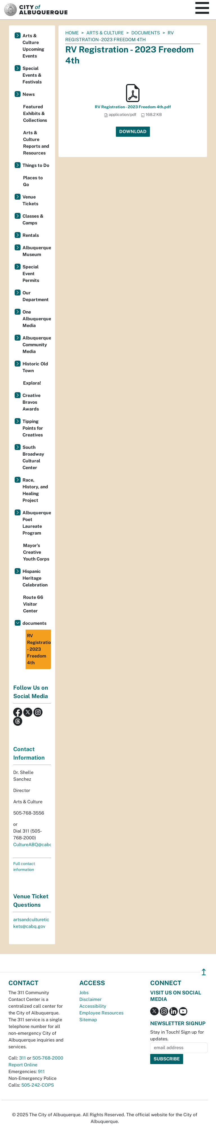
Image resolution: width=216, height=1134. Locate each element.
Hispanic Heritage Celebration (35, 578)
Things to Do (35, 165)
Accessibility (92, 1006)
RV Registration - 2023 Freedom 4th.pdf (133, 107)
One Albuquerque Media (36, 318)
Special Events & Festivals (32, 75)
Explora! (32, 383)
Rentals (30, 235)
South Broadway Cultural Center (33, 457)
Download (133, 131)
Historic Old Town (35, 367)
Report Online (22, 1064)
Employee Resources (101, 1013)
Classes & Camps (33, 219)
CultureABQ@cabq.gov (37, 844)
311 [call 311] (22, 1058)
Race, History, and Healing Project (35, 490)
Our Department (35, 296)
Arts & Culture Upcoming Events (33, 46)
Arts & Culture (105, 33)
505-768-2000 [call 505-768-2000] (47, 1058)
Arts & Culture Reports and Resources (36, 143)
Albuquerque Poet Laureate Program (36, 523)
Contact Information (29, 753)
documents (145, 33)
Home (72, 33)
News (28, 94)
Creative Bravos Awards (31, 402)
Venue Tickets (30, 200)
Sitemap (88, 1019)
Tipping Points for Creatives (32, 428)
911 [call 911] (41, 1071)
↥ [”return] (204, 972)
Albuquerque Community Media (36, 344)
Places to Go (33, 181)
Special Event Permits (30, 273)
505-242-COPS (37, 1085)
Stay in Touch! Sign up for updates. (177, 1035)
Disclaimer (90, 999)
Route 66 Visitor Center (33, 604)
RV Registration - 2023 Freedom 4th (39, 649)
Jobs (84, 992)
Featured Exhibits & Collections (35, 113)
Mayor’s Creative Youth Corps (36, 552)
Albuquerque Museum (36, 251)
